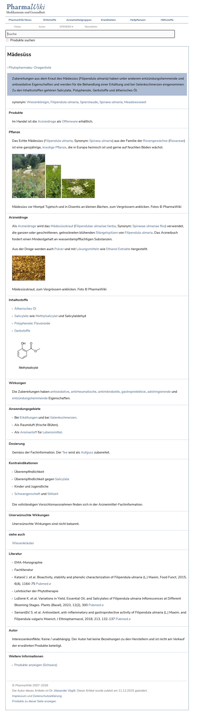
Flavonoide (42, 323)
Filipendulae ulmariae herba (95, 226)
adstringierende (159, 391)
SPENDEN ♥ (66, 26)
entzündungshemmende (30, 398)
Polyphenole (23, 323)
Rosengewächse (155, 141)
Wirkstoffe (49, 20)
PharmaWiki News (20, 20)
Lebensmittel (52, 432)
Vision (17, 26)
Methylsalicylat (47, 316)
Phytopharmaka (20, 67)
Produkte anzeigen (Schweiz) (35, 665)
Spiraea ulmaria (111, 102)
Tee (64, 452)
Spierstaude (89, 102)
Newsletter (91, 26)
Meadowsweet (135, 102)
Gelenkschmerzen (63, 417)
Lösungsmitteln (87, 249)
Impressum (19, 696)
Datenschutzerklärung (47, 696)
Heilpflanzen (137, 20)
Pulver (59, 249)
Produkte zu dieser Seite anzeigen (34, 701)
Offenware (70, 121)
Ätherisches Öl (25, 308)
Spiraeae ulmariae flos (149, 226)
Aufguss (87, 452)
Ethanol (111, 249)
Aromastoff (28, 432)
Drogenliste (42, 67)
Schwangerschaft (27, 494)
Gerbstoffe (22, 331)
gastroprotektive (133, 391)
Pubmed (42, 584)
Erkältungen (29, 417)
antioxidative (59, 391)
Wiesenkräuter (23, 543)
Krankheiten (108, 20)
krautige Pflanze (54, 147)
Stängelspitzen (107, 232)
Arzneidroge (47, 121)
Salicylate (21, 316)
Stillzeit (52, 494)
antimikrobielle (109, 391)
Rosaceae (176, 141)
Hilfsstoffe (167, 20)
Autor (42, 26)
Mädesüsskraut (62, 226)
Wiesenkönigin (38, 102)
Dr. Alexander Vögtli (62, 691)
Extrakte (124, 249)
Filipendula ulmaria (64, 102)
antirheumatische (83, 391)
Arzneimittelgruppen (79, 20)
